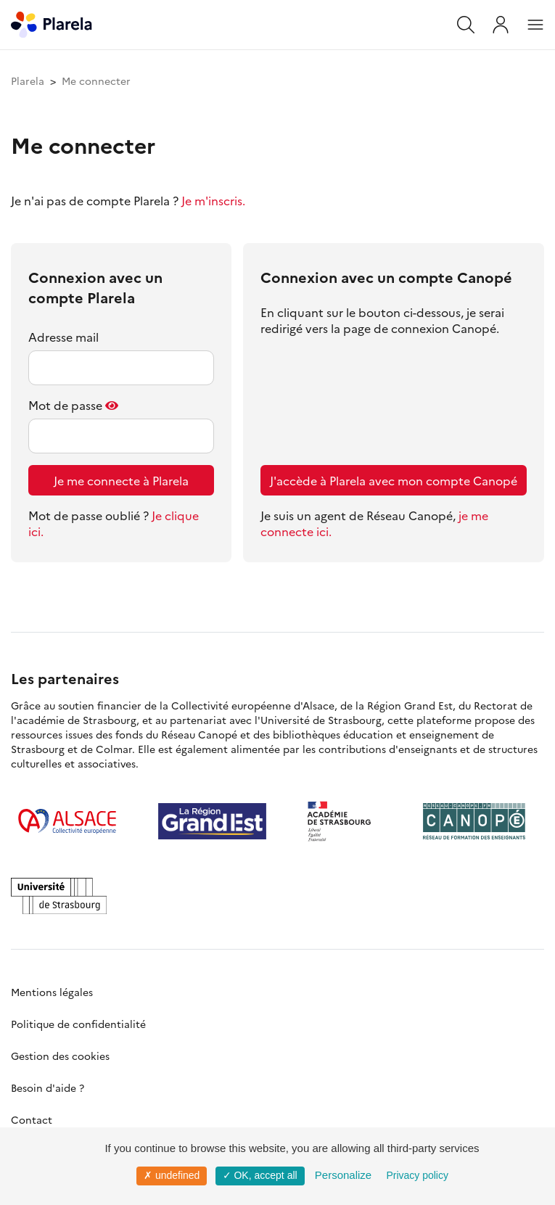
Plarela (27, 80)
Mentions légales (52, 991)
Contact (31, 1119)
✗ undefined (172, 1175)
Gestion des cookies (60, 1055)
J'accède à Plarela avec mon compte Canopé (393, 480)
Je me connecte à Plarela (121, 480)
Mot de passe (65, 405)
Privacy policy (417, 1175)
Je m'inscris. (213, 200)
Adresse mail (63, 337)
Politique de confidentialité (78, 1023)
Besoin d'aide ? (47, 1087)
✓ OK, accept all (260, 1175)
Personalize (343, 1175)
